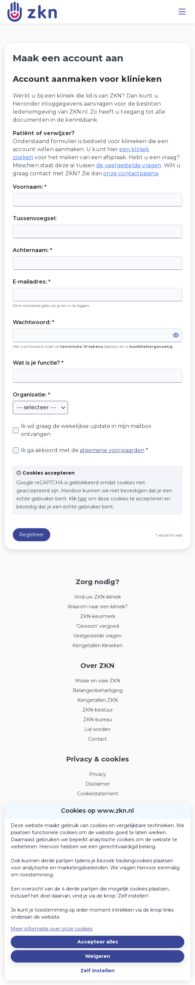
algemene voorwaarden (112, 450)
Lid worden (97, 729)
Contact (97, 739)
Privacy (97, 774)
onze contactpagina (130, 173)
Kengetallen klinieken (97, 645)
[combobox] (40, 407)
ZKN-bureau (97, 720)
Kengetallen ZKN (97, 700)
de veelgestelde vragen (128, 165)
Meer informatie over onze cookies (51, 929)
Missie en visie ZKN (97, 681)
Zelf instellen (97, 971)
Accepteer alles (97, 942)
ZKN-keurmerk (97, 616)
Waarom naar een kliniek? (97, 607)
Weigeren (97, 956)
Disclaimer (97, 784)
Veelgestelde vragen (97, 636)
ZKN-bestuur (97, 710)
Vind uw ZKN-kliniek (97, 597)
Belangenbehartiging (98, 690)
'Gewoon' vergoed (97, 626)
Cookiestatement (97, 794)
